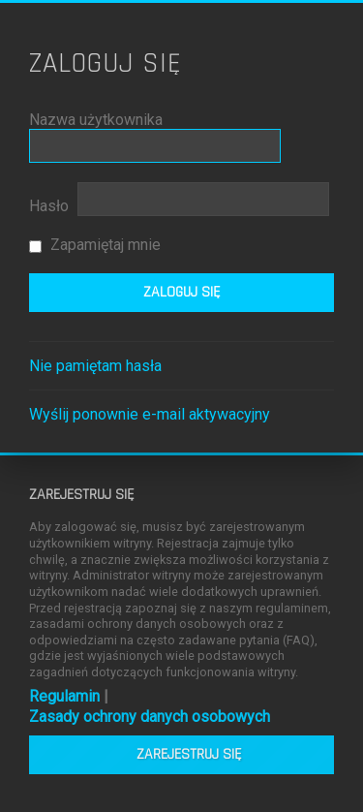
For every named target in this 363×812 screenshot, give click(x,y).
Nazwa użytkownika (96, 119)
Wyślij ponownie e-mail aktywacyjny (149, 414)
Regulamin (64, 696)
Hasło (49, 206)
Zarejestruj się (189, 754)
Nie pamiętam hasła (95, 366)
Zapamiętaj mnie (95, 244)
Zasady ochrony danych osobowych (149, 716)
